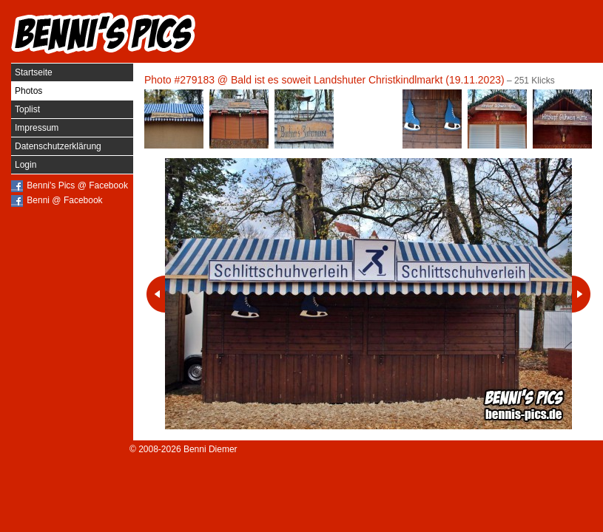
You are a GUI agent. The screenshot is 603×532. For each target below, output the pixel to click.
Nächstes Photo (581, 294)
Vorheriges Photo (155, 294)
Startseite (34, 72)
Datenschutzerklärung (58, 146)
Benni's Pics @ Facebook (77, 185)
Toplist (27, 109)
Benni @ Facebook (64, 200)
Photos (28, 91)
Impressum (36, 128)
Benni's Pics (103, 33)
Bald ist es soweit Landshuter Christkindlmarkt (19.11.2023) (368, 80)
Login (25, 165)
